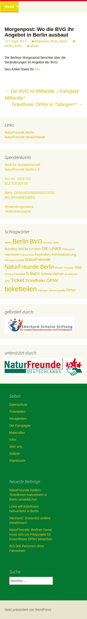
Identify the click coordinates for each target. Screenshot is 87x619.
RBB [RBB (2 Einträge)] (78, 267)
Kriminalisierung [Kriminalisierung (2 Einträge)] (63, 254)
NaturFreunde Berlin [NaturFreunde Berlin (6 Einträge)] (29, 267)
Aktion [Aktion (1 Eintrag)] (8, 242)
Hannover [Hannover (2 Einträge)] (12, 254)
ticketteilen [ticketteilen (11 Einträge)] (21, 289)
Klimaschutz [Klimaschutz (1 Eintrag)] (27, 254)
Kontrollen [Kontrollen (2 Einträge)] (42, 254)
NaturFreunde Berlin (19, 132)
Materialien (17, 432)
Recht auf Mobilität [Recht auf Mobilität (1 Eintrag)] (15, 274)
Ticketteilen (17, 411)
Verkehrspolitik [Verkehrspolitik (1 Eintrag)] (57, 290)
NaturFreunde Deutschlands (25, 137)
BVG (54, 41)
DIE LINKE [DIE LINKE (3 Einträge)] (52, 248)
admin (34, 46)
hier (37, 69)
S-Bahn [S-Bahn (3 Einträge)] (33, 273)
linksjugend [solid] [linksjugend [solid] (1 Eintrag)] (14, 260)
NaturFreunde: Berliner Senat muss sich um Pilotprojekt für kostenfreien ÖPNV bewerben (30, 534)
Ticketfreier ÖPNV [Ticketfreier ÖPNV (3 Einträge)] (41, 280)
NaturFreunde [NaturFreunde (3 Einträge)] (38, 259)
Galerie (14, 453)
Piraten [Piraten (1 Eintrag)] (59, 267)
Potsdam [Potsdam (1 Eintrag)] (69, 267)
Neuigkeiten (17, 418)
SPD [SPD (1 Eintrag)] (7, 281)
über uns (15, 446)
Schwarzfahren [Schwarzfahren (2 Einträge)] (52, 274)
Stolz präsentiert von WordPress (28, 610)
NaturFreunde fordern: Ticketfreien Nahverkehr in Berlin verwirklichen (28, 494)
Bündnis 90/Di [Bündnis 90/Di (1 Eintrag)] (51, 242)
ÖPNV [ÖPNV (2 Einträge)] (71, 290)
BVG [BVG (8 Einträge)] (35, 241)
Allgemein (42, 41)
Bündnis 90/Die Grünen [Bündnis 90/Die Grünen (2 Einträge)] (23, 249)
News (63, 41)
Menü (9, 6)
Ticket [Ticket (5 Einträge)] (17, 280)
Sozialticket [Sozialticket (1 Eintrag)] (71, 274)
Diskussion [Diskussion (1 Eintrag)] (69, 249)
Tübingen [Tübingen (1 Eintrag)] (43, 290)
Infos (12, 439)
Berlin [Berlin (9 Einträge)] (21, 241)
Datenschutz (18, 404)
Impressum (17, 460)
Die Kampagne (20, 425)
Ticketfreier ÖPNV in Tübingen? (46, 104)
